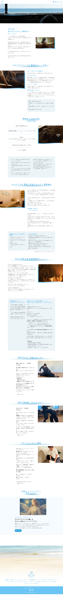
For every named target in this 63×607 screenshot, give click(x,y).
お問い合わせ (36, 583)
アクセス (31, 581)
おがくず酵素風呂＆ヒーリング (34, 579)
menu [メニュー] (61, 2)
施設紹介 (7, 579)
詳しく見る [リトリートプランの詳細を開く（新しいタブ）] (18, 530)
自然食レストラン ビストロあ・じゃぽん (18, 579)
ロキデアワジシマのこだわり (22, 581)
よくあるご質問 (38, 581)
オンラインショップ (28, 583)
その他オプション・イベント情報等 (49, 581)
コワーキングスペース (11, 581)
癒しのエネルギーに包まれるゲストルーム (49, 579)
